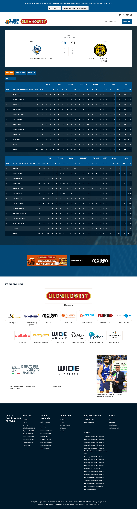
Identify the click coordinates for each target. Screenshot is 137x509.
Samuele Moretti (18, 203)
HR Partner (68, 323)
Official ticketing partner (31, 324)
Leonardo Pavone (18, 129)
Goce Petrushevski (18, 208)
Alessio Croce (17, 134)
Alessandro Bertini (18, 188)
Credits (104, 502)
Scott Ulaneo (17, 139)
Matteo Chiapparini (19, 218)
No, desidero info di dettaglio (75, 8)
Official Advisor (114, 342)
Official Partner (87, 323)
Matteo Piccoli (17, 198)
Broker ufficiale (59, 342)
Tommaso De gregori (19, 213)
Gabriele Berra (17, 178)
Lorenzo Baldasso (18, 114)
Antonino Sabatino (18, 223)
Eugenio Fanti (17, 124)
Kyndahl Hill (16, 94)
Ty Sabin (15, 168)
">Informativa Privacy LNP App (93, 502)
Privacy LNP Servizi (79, 502)
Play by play (20, 73)
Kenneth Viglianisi (18, 99)
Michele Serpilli (17, 193)
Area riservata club (112, 21)
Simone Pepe (17, 109)
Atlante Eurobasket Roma (41, 59)
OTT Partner (22, 342)
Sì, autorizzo (54, 8)
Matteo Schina (17, 119)
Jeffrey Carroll (17, 104)
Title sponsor (68, 305)
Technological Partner (41, 342)
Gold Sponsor (13, 323)
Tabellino (31, 73)
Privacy (70, 502)
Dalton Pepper (17, 173)
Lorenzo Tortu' (17, 183)
